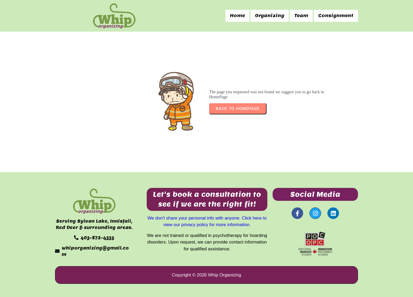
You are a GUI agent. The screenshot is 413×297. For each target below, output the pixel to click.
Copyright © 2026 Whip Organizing (206, 274)
